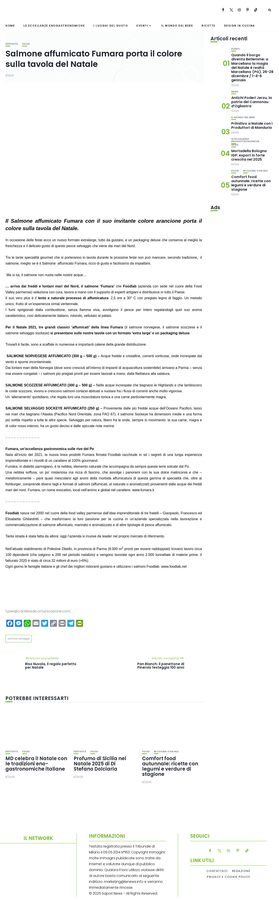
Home (10, 25)
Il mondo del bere (177, 25)
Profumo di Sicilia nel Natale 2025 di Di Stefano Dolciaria (100, 763)
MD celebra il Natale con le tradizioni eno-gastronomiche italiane (36, 763)
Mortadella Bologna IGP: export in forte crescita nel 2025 (249, 155)
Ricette (208, 25)
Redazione (241, 871)
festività (11, 44)
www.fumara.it (143, 490)
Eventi (142, 25)
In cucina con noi (166, 751)
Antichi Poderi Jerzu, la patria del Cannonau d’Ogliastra (251, 102)
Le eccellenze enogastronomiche (54, 25)
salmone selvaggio (18, 638)
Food (26, 44)
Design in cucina (239, 25)
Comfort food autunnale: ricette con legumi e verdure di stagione (170, 766)
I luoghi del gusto (111, 25)
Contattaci (217, 871)
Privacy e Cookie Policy (228, 876)
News (234, 91)
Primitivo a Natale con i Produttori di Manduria (251, 125)
